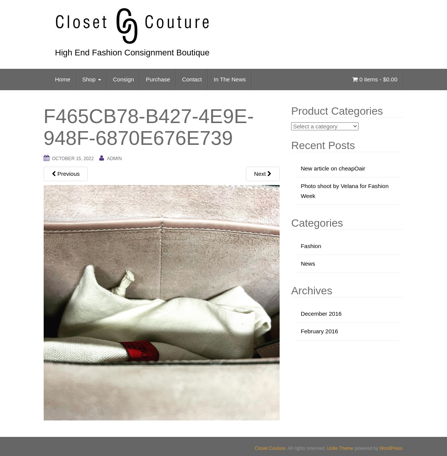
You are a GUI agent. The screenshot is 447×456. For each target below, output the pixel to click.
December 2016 (321, 313)
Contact (192, 79)
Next (263, 173)
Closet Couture (270, 448)
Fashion (311, 246)
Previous (66, 173)
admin (114, 158)
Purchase (158, 79)
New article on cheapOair (333, 168)
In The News (230, 79)
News (308, 263)
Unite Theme (340, 448)
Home (62, 79)
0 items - (374, 79)
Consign (123, 79)
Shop (91, 79)
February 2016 (319, 331)
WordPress (391, 448)
